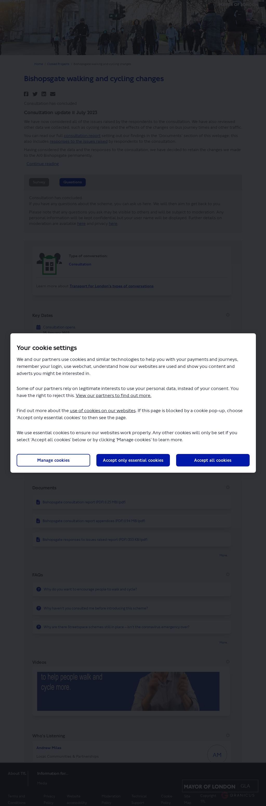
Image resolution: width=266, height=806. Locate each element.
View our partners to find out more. (113, 395)
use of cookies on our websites (103, 410)
